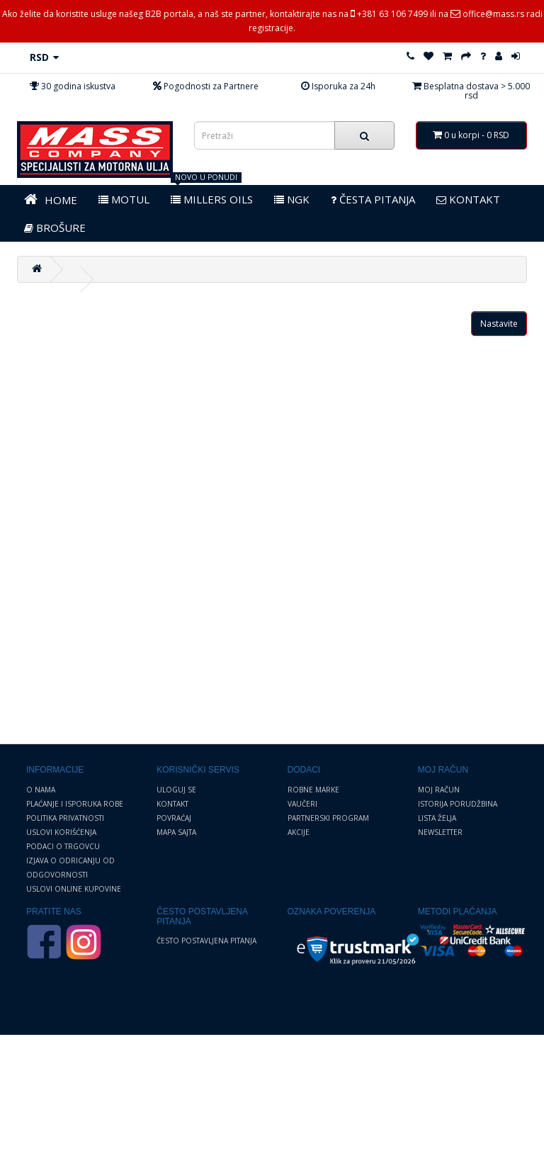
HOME (50, 199)
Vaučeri (302, 804)
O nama (40, 790)
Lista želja (437, 818)
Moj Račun (439, 790)
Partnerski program (328, 818)
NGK (292, 199)
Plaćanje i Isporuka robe (74, 804)
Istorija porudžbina (457, 804)
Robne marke (313, 790)
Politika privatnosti (65, 818)
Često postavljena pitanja (206, 941)
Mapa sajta (176, 832)
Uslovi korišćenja (61, 832)
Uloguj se (176, 790)
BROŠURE (55, 227)
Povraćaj (174, 818)
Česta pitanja (373, 199)
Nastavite (499, 324)
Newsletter (440, 832)
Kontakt (172, 804)
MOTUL (123, 199)
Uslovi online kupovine (73, 889)
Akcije (299, 832)
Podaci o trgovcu (63, 846)
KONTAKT (468, 199)
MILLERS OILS (212, 199)
